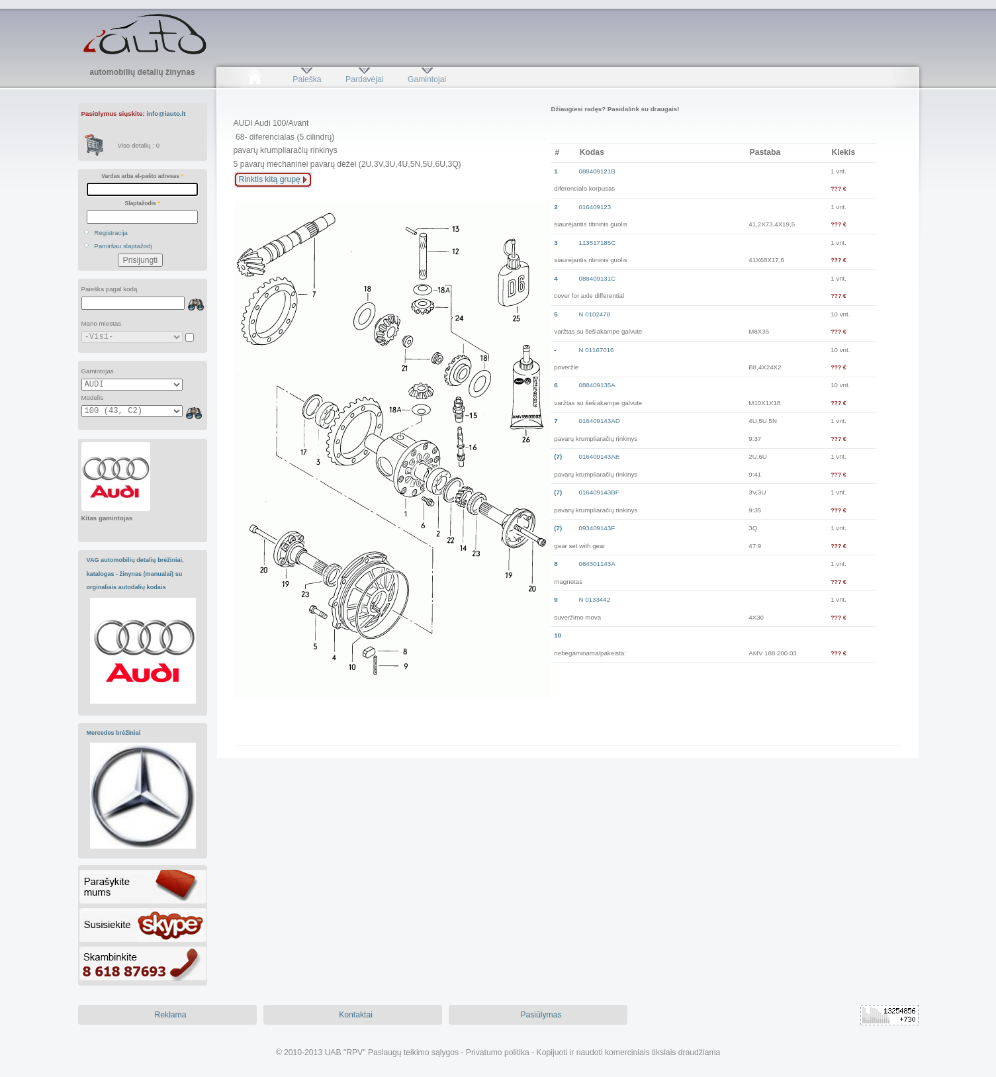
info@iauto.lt (165, 113)
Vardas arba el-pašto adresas (142, 176)
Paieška (307, 79)
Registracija (111, 232)
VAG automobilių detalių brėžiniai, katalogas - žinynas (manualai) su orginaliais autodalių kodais (135, 573)
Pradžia (255, 79)
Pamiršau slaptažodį (123, 246)
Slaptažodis (142, 203)
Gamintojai (427, 79)
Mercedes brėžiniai (114, 732)
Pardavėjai (364, 79)
